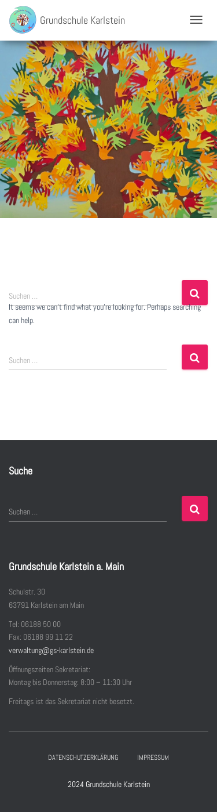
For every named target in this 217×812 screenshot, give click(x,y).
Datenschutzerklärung (83, 757)
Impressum (153, 757)
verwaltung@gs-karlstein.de (51, 650)
